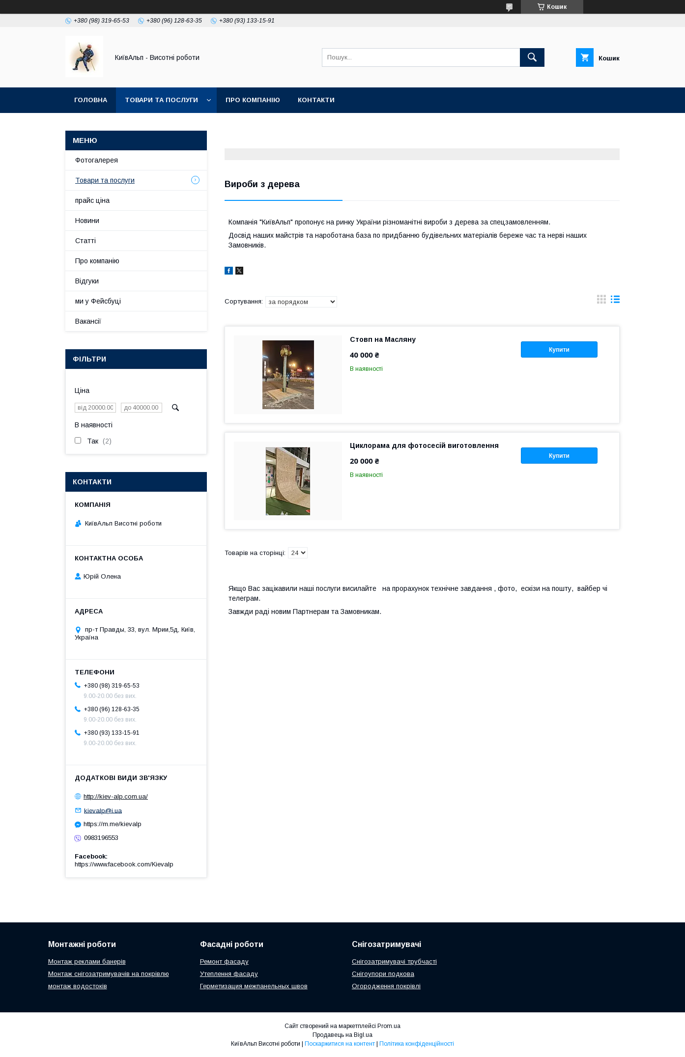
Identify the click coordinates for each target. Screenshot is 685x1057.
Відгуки (87, 281)
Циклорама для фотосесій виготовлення (424, 445)
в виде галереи (601, 301)
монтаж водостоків (77, 986)
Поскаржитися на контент (340, 1043)
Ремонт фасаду (224, 961)
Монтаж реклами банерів (87, 961)
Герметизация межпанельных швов (254, 986)
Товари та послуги (161, 100)
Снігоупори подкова (383, 973)
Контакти (316, 100)
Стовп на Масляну (383, 339)
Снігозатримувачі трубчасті (394, 961)
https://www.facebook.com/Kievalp (124, 864)
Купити (559, 349)
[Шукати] (532, 57)
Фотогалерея (96, 160)
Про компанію (253, 100)
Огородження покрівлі (386, 986)
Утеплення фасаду (229, 973)
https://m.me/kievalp (113, 824)
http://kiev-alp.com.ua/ (116, 796)
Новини (87, 220)
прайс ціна (92, 200)
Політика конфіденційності (416, 1043)
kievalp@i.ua (103, 810)
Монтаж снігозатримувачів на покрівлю (108, 973)
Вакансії (88, 321)
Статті (85, 241)
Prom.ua (388, 1026)
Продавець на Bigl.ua (342, 1034)
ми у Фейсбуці (98, 301)
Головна (90, 100)
